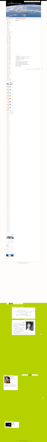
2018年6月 (8, 139)
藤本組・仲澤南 (8, 39)
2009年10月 (8, 227)
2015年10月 (8, 166)
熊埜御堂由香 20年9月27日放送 (10, 112)
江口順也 (8, 75)
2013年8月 (8, 188)
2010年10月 (8, 217)
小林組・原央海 (8, 54)
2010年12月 (8, 215)
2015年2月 (8, 173)
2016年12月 (8, 154)
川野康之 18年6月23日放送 (10, 249)
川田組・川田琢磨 (9, 79)
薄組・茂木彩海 (8, 34)
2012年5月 (8, 201)
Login (30, 262)
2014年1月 (8, 184)
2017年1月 (8, 153)
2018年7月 (8, 138)
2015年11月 (8, 165)
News (28, 262)
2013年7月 (8, 189)
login (46, 0)
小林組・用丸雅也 (9, 58)
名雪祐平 (8, 19)
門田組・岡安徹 (8, 67)
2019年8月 (8, 127)
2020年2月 (8, 122)
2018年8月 (8, 137)
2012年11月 (8, 196)
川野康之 (8, 26)
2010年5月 (8, 221)
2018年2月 (8, 142)
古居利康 (8, 27)
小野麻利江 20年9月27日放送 (10, 110)
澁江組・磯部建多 (9, 64)
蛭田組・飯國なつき (9, 43)
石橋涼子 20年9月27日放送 (10, 111)
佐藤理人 (8, 23)
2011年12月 (8, 205)
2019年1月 (8, 133)
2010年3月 (8, 223)
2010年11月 (8, 216)
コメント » (38, 69)
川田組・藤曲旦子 (9, 80)
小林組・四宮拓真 (9, 55)
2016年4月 (8, 161)
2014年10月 (8, 176)
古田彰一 (8, 70)
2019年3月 (8, 131)
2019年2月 (8, 132)
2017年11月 (8, 145)
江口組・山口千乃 (9, 76)
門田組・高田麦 (8, 68)
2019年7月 (8, 128)
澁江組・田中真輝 (9, 63)
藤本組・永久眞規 (9, 40)
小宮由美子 (8, 74)
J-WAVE (22, 314)
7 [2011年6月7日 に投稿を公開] (8, 241)
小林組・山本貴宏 (9, 59)
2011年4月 (8, 212)
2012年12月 (8, 195)
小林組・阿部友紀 (9, 52)
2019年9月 (8, 126)
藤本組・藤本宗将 (9, 35)
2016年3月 (8, 162)
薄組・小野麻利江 (9, 31)
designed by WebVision (8, 257)
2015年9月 (8, 167)
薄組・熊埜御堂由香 (9, 32)
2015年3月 (8, 172)
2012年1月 (8, 204)
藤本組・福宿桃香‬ (9, 38)
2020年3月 (8, 121)
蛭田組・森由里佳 (9, 42)
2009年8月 (8, 229)
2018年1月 (8, 143)
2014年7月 (8, 179)
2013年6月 (8, 190)
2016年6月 (8, 159)
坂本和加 (8, 28)
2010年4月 (8, 222)
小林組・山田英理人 (9, 50)
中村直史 (8, 20)
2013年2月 (8, 193)
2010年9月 (8, 218)
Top (16, 262)
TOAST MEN (17, 20)
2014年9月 (8, 177)
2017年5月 (8, 150)
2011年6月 (8, 210)
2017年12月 (8, 144)
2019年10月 (8, 125)
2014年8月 (8, 178)
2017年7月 (8, 148)
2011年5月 (8, 211)
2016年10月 (8, 156)
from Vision (36, 69)
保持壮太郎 (8, 24)
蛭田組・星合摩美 (9, 44)
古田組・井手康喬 (9, 71)
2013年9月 (8, 187)
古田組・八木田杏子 (9, 72)
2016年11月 (8, 155)
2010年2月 (8, 224)
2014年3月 (8, 182)
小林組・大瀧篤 (8, 51)
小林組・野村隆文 (9, 60)
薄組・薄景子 (8, 30)
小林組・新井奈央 (9, 47)
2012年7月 (8, 199)
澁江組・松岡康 (8, 62)
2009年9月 (8, 228)
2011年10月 (8, 207)
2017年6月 (8, 149)
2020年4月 (8, 120)
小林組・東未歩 (8, 46)
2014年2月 (8, 183)
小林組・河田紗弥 (9, 56)
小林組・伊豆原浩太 (9, 48)
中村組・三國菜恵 (9, 21)
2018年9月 (8, 136)
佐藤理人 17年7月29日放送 (10, 252)
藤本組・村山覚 (8, 36)
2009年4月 (8, 232)
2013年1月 (8, 194)
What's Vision (19, 262)
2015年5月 (8, 170)
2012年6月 (8, 200)
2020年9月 (8, 116)
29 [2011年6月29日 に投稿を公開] (9, 243)
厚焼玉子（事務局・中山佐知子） (30, 69)
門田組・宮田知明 (9, 66)
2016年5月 (8, 160)
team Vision (22, 262)
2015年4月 (8, 171)
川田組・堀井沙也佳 (9, 78)
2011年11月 (8, 206)
